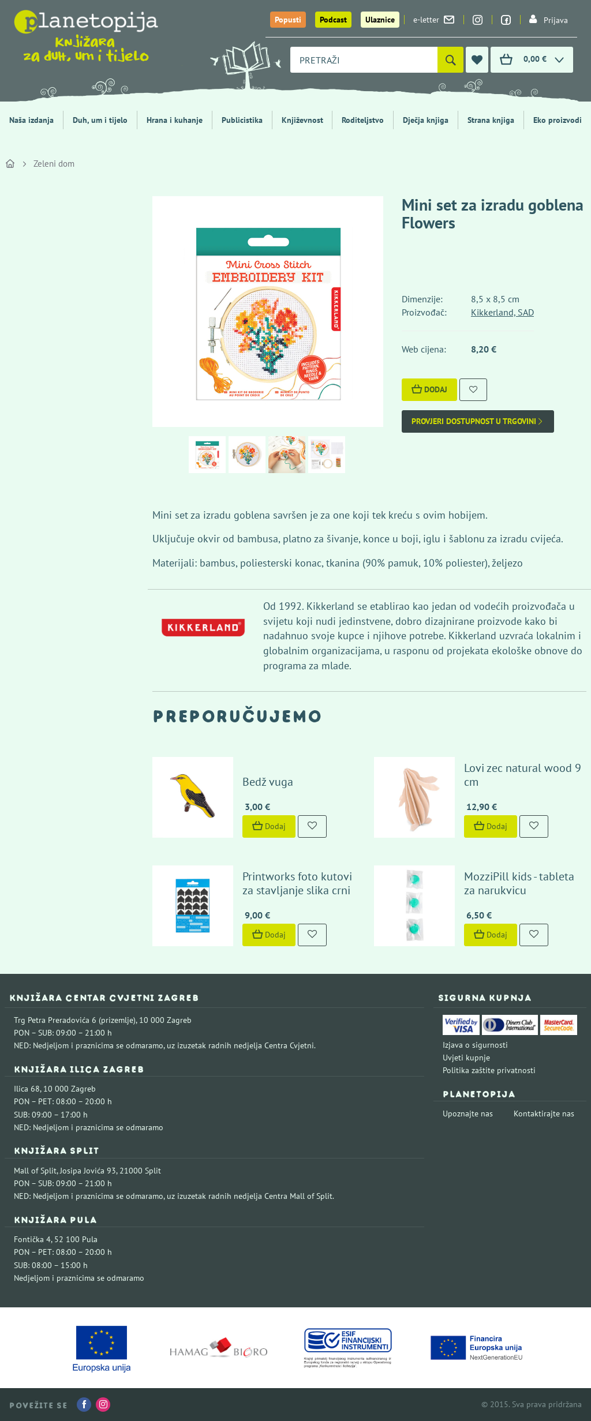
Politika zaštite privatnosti (489, 1070)
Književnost (302, 120)
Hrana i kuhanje (175, 120)
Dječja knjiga (425, 120)
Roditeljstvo (363, 120)
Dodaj (429, 389)
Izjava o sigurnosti (475, 1045)
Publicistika (242, 120)
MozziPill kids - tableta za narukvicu (519, 883)
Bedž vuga (267, 781)
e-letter (433, 19)
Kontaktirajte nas (544, 1113)
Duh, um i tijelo (100, 120)
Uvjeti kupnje (466, 1057)
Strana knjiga (490, 120)
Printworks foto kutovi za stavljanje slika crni (297, 883)
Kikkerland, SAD (502, 312)
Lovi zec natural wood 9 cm (522, 774)
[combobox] (363, 60)
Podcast (333, 19)
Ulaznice (380, 19)
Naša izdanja (31, 120)
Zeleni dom (53, 163)
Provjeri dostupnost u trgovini (478, 421)
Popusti (288, 19)
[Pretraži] (450, 60)
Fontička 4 (32, 1239)
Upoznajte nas (468, 1113)
